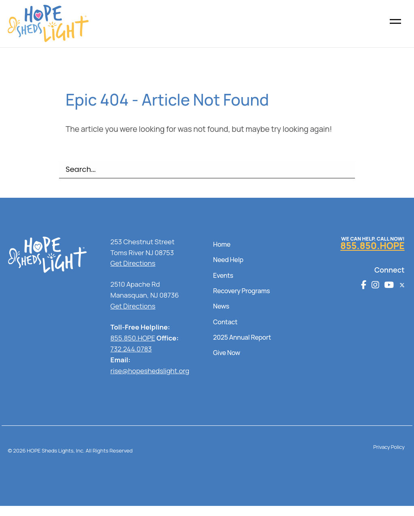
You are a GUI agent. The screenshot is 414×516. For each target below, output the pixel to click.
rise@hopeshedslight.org (149, 370)
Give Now (226, 352)
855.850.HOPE (132, 338)
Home (221, 244)
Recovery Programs (241, 290)
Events (223, 275)
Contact (225, 321)
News (221, 306)
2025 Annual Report (242, 337)
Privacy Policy (388, 446)
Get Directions (132, 263)
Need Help (228, 259)
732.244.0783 (131, 348)
